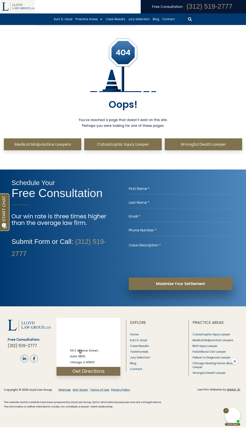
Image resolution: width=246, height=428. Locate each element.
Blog (156, 19)
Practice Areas (89, 19)
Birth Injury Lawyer (205, 347)
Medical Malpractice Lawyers (213, 341)
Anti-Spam (80, 390)
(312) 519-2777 (209, 6)
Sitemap (64, 390)
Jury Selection (139, 19)
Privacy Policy (120, 390)
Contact (168, 19)
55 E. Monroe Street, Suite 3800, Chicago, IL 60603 (84, 357)
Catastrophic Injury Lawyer (212, 335)
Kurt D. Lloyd (63, 19)
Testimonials (139, 352)
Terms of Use (99, 390)
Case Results (115, 19)
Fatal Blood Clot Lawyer (209, 352)
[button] (190, 19)
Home (134, 335)
